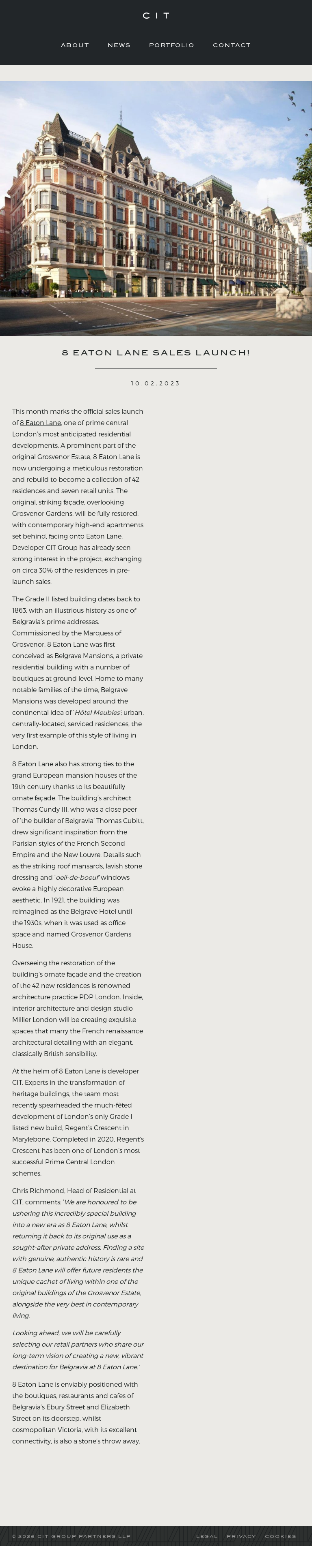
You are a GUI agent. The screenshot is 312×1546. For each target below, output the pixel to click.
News (119, 45)
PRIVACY (241, 1536)
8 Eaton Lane (40, 422)
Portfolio (172, 45)
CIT (156, 20)
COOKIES (281, 1536)
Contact (232, 45)
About (75, 45)
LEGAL (207, 1536)
